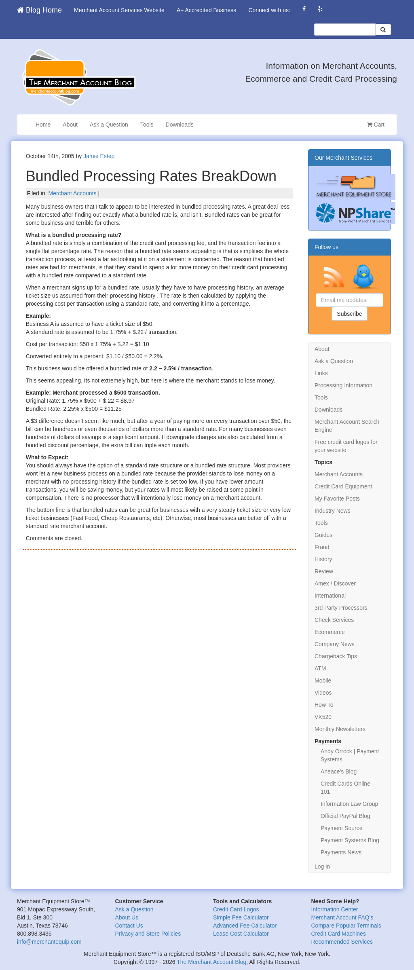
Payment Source (342, 828)
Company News (335, 644)
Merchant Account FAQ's (342, 917)
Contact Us (129, 925)
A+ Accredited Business (206, 10)
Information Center (334, 909)
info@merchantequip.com (49, 941)
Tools (147, 124)
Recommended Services (342, 941)
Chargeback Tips (336, 656)
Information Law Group (349, 804)
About (70, 124)
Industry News (333, 510)
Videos (323, 692)
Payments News (341, 852)
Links (321, 373)
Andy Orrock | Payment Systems (350, 755)
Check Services (334, 620)
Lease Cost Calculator (241, 933)
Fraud (322, 547)
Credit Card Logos (236, 909)
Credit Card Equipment (343, 486)
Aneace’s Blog (339, 771)
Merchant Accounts (72, 193)
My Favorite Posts (337, 498)
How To (324, 705)
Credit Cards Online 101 (345, 787)
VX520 (323, 717)
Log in (322, 866)
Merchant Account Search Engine (347, 425)
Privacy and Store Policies (148, 933)
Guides (323, 535)
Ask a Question (109, 124)
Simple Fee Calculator (241, 917)
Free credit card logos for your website (346, 446)
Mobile (323, 680)
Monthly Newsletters (340, 729)
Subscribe (349, 314)
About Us (127, 917)
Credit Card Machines (338, 933)
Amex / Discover (335, 583)
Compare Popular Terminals (346, 925)
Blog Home (39, 10)
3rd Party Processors (341, 607)
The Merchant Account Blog (211, 962)
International (330, 595)
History (323, 559)
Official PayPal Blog (345, 816)
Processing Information (343, 385)
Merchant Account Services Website (119, 10)
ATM (320, 668)
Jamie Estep (98, 156)
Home (43, 124)
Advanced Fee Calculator (245, 925)
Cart (375, 124)
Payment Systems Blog (350, 840)
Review (324, 571)
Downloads (180, 124)
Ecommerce (330, 632)
